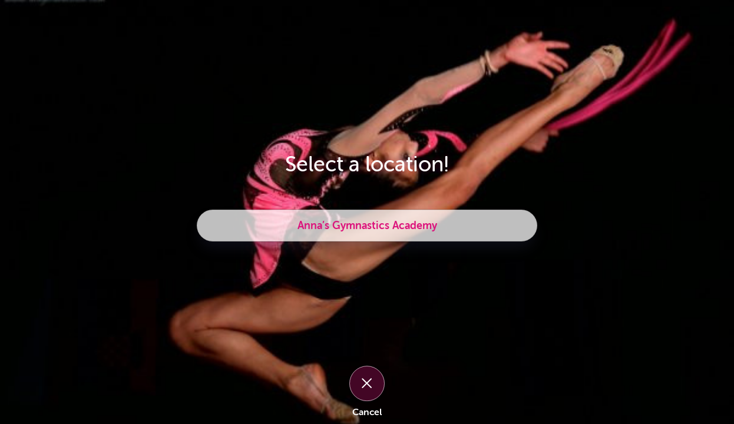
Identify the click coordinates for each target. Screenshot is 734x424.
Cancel (367, 412)
